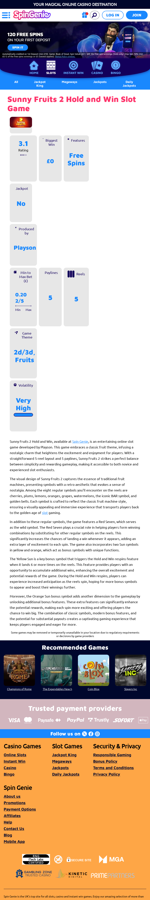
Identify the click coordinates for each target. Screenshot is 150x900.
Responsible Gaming (112, 754)
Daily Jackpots (129, 83)
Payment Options (20, 809)
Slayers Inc (130, 689)
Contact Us (14, 828)
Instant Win (73, 73)
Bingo (116, 73)
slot (45, 512)
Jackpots (60, 767)
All (16, 82)
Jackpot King (40, 83)
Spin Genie (80, 441)
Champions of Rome (19, 689)
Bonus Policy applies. (65, 56)
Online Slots (15, 754)
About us (12, 796)
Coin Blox (93, 689)
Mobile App (14, 841)
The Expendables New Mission (57, 689)
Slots (51, 73)
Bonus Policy (105, 761)
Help (8, 822)
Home (33, 73)
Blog (8, 835)
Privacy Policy (106, 774)
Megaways (62, 761)
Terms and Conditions (113, 767)
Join (136, 15)
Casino (97, 73)
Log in (112, 15)
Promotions (15, 802)
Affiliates (12, 815)
